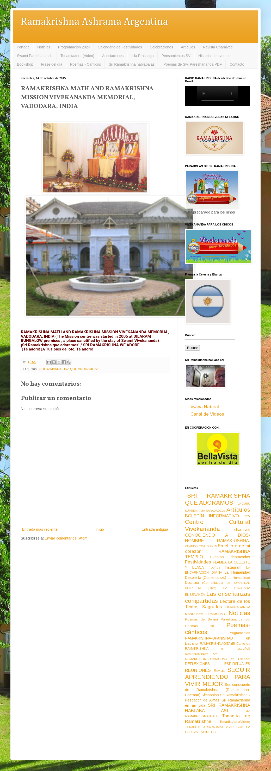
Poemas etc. (200, 626)
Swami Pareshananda (35, 56)
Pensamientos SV (176, 56)
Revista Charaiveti (218, 47)
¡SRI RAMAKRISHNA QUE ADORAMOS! (68, 369)
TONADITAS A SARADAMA (204, 727)
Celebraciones (161, 47)
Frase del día (51, 64)
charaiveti (242, 530)
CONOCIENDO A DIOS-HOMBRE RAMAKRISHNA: (217, 538)
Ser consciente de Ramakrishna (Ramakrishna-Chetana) (217, 689)
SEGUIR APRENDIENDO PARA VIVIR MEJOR (217, 677)
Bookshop (25, 64)
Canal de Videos (207, 414)
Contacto (237, 64)
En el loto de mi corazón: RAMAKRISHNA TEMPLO (217, 551)
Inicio (99, 529)
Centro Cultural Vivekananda (217, 525)
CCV (246, 516)
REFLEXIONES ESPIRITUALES (217, 664)
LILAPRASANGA (237, 607)
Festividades (198, 562)
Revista (219, 671)
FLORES (214, 567)
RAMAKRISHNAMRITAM (201, 653)
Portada (23, 47)
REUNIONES (198, 670)
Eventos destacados (230, 557)
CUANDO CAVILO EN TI (201, 546)
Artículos (188, 47)
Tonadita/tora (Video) (77, 56)
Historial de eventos (214, 56)
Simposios (210, 695)
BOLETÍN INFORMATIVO (212, 515)
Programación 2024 (74, 47)
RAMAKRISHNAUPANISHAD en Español (217, 659)
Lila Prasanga (142, 56)
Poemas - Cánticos (85, 64)
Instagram (233, 567)
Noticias (43, 47)
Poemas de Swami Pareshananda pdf (217, 619)
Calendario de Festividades (120, 47)
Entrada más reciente (40, 529)
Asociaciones (113, 56)
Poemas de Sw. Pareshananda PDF (192, 64)
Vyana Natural (204, 406)
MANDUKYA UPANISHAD (205, 614)
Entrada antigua (155, 529)
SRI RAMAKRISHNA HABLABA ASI (217, 708)
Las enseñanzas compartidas (217, 597)
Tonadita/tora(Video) (235, 722)
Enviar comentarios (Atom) (67, 538)
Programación (239, 633)
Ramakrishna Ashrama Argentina (94, 22)
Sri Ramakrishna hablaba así (132, 64)
